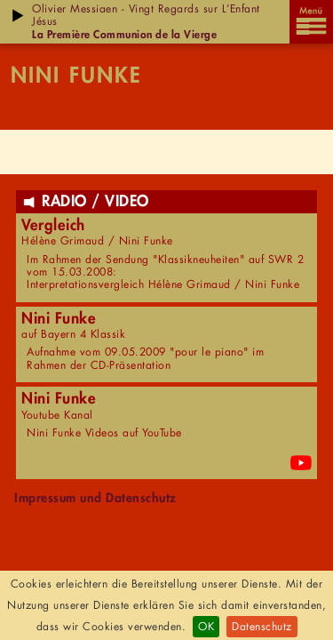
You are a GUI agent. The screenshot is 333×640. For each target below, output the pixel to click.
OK (206, 626)
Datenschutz (262, 626)
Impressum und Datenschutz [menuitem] (95, 498)
